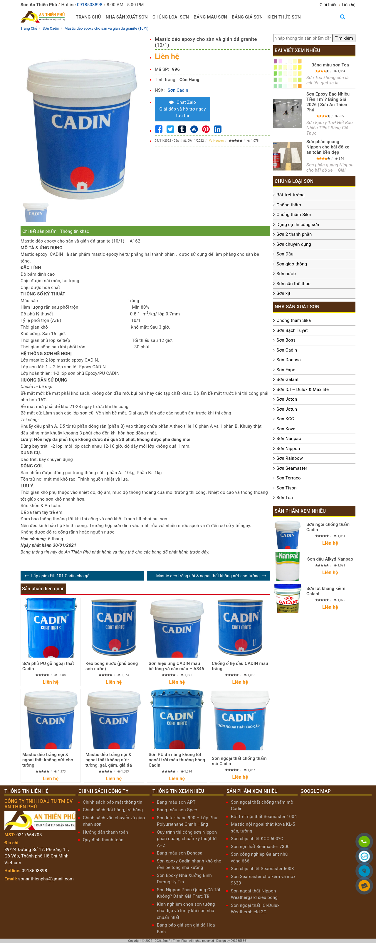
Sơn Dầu (284, 254)
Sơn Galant (287, 379)
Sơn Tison (286, 488)
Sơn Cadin (178, 90)
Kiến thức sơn (284, 17)
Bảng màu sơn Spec (177, 809)
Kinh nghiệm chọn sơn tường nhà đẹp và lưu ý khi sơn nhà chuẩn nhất (186, 911)
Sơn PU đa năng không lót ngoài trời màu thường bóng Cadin (177, 760)
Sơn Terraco (288, 478)
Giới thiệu (329, 4)
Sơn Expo (285, 369)
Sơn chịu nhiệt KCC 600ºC (257, 838)
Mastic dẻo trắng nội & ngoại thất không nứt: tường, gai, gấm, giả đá (108, 760)
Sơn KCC (285, 419)
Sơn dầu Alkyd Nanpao (330, 559)
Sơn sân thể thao (293, 283)
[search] (344, 38)
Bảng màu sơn (210, 17)
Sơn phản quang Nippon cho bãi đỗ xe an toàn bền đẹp (327, 147)
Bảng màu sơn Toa (330, 65)
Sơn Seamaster (291, 468)
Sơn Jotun (286, 409)
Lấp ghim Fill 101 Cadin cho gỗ (60, 576)
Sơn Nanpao (288, 438)
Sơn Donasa (288, 359)
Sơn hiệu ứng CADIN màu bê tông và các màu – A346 (176, 666)
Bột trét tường (290, 195)
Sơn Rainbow (289, 458)
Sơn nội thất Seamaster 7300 (260, 846)
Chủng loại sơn (170, 17)
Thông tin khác (74, 231)
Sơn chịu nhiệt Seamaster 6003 (262, 868)
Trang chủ (88, 17)
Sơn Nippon (288, 448)
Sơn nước (286, 273)
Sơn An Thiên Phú (174, 940)
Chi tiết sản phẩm (39, 231)
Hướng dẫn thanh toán (105, 832)
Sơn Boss (286, 340)
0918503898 (90, 4)
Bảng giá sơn (247, 17)
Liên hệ (348, 4)
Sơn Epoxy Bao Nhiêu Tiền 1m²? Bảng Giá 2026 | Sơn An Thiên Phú (328, 102)
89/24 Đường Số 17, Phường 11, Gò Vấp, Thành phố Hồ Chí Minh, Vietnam (36, 856)
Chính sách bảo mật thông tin (112, 802)
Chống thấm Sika (293, 214)
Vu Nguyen (216, 140)
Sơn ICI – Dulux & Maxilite (302, 389)
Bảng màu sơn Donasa (179, 853)
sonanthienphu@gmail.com (46, 879)
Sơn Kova (285, 429)
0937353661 (239, 940)
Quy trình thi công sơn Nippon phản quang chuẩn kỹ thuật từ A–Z (187, 839)
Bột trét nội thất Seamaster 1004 (264, 816)
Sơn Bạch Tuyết (292, 330)
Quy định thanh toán (103, 839)
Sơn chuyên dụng (293, 244)
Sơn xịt (283, 293)
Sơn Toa (284, 497)
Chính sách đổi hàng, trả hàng (113, 809)
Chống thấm (288, 205)
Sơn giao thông (291, 264)
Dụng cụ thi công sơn (297, 224)
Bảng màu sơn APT (176, 802)
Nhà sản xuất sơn (127, 17)
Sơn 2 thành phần (294, 234)
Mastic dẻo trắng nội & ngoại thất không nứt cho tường (208, 576)
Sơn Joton (286, 399)
